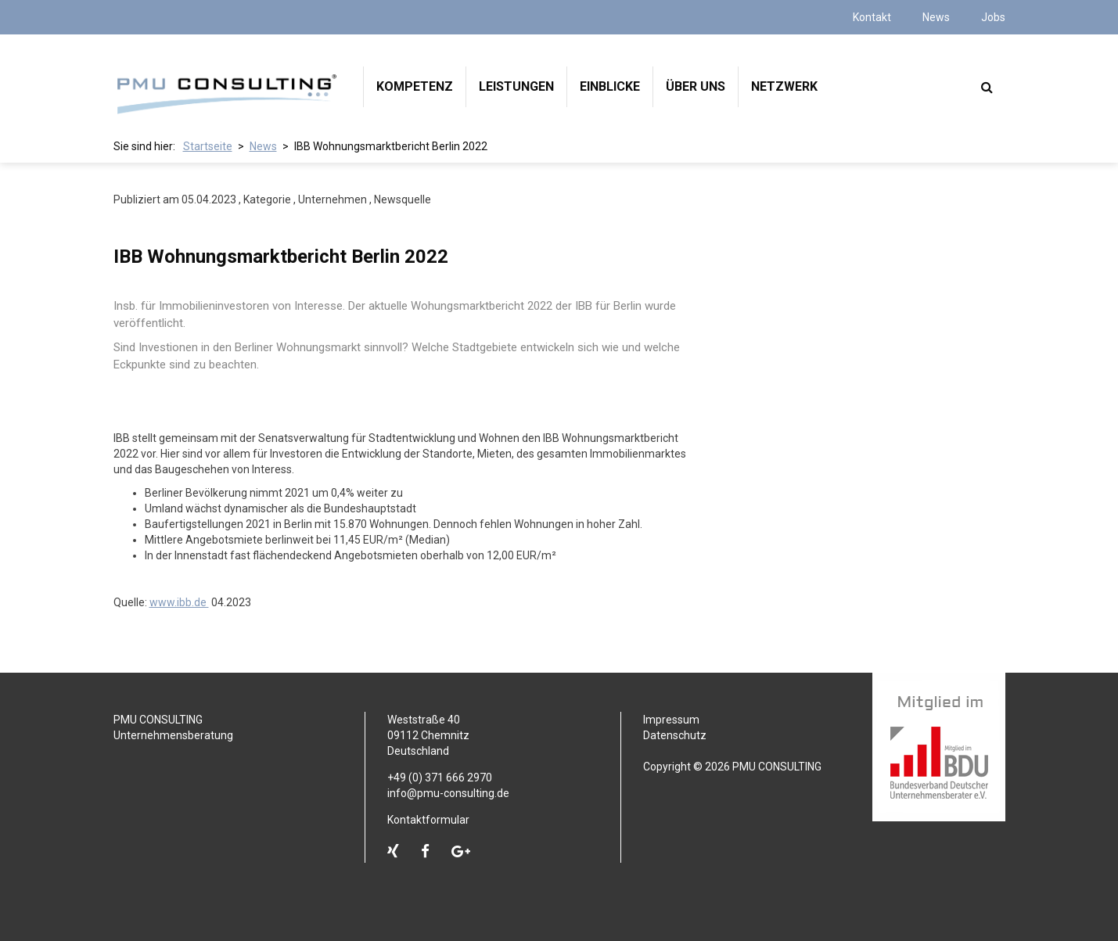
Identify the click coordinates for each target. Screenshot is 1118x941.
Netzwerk (784, 86)
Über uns (695, 86)
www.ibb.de (179, 602)
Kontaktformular (428, 819)
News (936, 17)
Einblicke (610, 86)
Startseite (207, 146)
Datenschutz (674, 735)
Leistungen (516, 86)
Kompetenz (414, 86)
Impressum (671, 719)
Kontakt (872, 17)
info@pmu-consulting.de (448, 793)
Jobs (993, 17)
